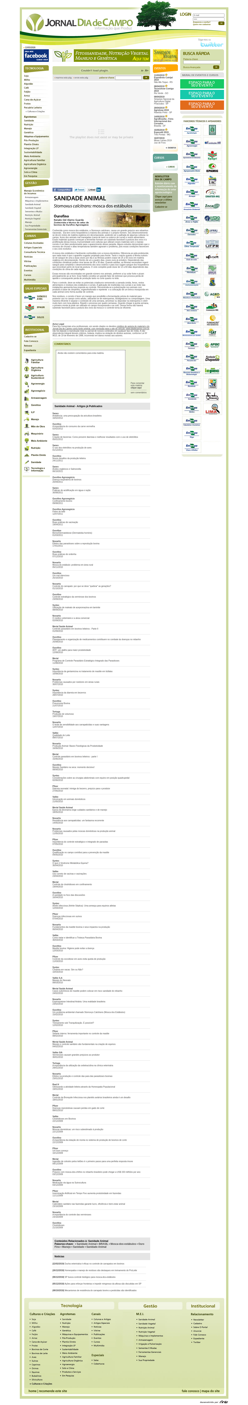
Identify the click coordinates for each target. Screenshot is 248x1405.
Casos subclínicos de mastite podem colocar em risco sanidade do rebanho (87, 991)
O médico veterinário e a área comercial (71, 618)
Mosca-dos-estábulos (123, 1244)
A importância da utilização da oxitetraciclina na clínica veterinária (83, 1065)
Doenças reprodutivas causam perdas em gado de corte (78, 1108)
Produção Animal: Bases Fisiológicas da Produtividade (78, 746)
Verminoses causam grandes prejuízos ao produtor (76, 1055)
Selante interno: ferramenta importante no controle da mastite (81, 1033)
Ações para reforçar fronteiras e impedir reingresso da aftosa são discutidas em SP (102, 1284)
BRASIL (103, 1244)
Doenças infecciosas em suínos (67, 916)
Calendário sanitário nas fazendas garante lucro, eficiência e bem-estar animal (89, 1204)
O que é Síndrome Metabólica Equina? (70, 863)
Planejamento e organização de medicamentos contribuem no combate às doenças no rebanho (97, 639)
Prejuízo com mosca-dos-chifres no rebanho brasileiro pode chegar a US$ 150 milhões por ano (97, 1172)
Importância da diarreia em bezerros (69, 693)
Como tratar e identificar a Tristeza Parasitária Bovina (77, 938)
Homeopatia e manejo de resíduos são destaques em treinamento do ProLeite (101, 1270)
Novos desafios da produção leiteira (69, 458)
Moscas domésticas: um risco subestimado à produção (78, 1129)
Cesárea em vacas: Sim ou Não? (68, 969)
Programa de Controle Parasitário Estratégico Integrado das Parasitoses (86, 661)
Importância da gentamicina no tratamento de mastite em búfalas (83, 671)
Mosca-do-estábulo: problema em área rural (73, 565)
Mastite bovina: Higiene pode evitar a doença (73, 948)
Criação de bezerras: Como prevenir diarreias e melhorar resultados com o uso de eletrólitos (95, 437)
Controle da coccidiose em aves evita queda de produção (79, 959)
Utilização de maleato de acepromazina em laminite (76, 607)
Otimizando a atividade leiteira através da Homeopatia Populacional (84, 1087)
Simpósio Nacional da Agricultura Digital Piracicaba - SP (164, 100)
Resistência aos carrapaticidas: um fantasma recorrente (78, 820)
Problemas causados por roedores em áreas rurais (76, 682)
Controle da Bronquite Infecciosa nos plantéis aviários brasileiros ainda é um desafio (92, 1097)
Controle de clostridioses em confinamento (72, 884)
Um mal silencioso (61, 575)
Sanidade (78, 1246)
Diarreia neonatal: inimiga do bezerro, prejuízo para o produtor (81, 788)
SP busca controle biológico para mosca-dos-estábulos (90, 1277)
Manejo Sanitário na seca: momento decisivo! (74, 767)
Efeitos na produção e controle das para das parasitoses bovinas (82, 1076)
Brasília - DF (163, 121)
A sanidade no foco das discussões (69, 895)
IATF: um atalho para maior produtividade (72, 650)
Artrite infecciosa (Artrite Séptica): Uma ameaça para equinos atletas (84, 906)
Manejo (66, 1246)
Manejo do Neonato (62, 980)
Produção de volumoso (63, 714)
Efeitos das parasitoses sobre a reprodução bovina (76, 543)
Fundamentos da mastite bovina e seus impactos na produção (81, 927)
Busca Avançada (191, 67)
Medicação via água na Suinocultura (69, 1183)
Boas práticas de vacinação (65, 522)
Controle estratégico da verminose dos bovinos (74, 597)
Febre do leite (59, 511)
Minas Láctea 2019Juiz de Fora (163, 140)
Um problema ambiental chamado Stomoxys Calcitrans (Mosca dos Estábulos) (89, 1012)
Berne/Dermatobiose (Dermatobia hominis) (72, 533)
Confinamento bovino (62, 501)
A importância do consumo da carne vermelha (74, 426)
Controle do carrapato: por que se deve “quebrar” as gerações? (82, 586)
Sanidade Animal (87, 1244)
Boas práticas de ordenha (64, 554)
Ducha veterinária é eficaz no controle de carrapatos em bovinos (94, 1264)
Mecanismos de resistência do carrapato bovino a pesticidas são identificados (101, 1290)
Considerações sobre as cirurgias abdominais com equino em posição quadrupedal (91, 778)
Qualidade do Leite (61, 735)
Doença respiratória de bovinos (67, 479)
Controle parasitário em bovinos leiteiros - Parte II (75, 629)
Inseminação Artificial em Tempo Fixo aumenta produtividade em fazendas (87, 1193)
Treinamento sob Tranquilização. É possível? (73, 1023)
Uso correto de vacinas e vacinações (70, 874)
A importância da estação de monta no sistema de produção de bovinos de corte (90, 1140)
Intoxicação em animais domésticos (69, 799)
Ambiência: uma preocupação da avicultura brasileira (77, 416)
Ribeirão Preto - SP (163, 110)
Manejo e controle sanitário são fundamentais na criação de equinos (84, 1044)
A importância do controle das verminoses (72, 1214)
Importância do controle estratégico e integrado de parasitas (80, 842)
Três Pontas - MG (162, 132)
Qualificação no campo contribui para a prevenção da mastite (81, 852)
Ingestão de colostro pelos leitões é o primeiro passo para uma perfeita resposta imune (93, 1161)
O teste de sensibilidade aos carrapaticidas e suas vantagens (81, 724)
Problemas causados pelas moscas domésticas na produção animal (84, 831)
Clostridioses (58, 1225)
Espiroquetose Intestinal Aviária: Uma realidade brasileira (79, 1001)
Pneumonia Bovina (61, 703)
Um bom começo (60, 1151)
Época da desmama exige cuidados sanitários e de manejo (80, 810)
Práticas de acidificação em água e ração (72, 490)
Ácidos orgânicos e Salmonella (67, 469)
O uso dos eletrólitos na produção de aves (72, 448)
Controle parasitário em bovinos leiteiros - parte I (75, 756)
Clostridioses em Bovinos (64, 1119)
